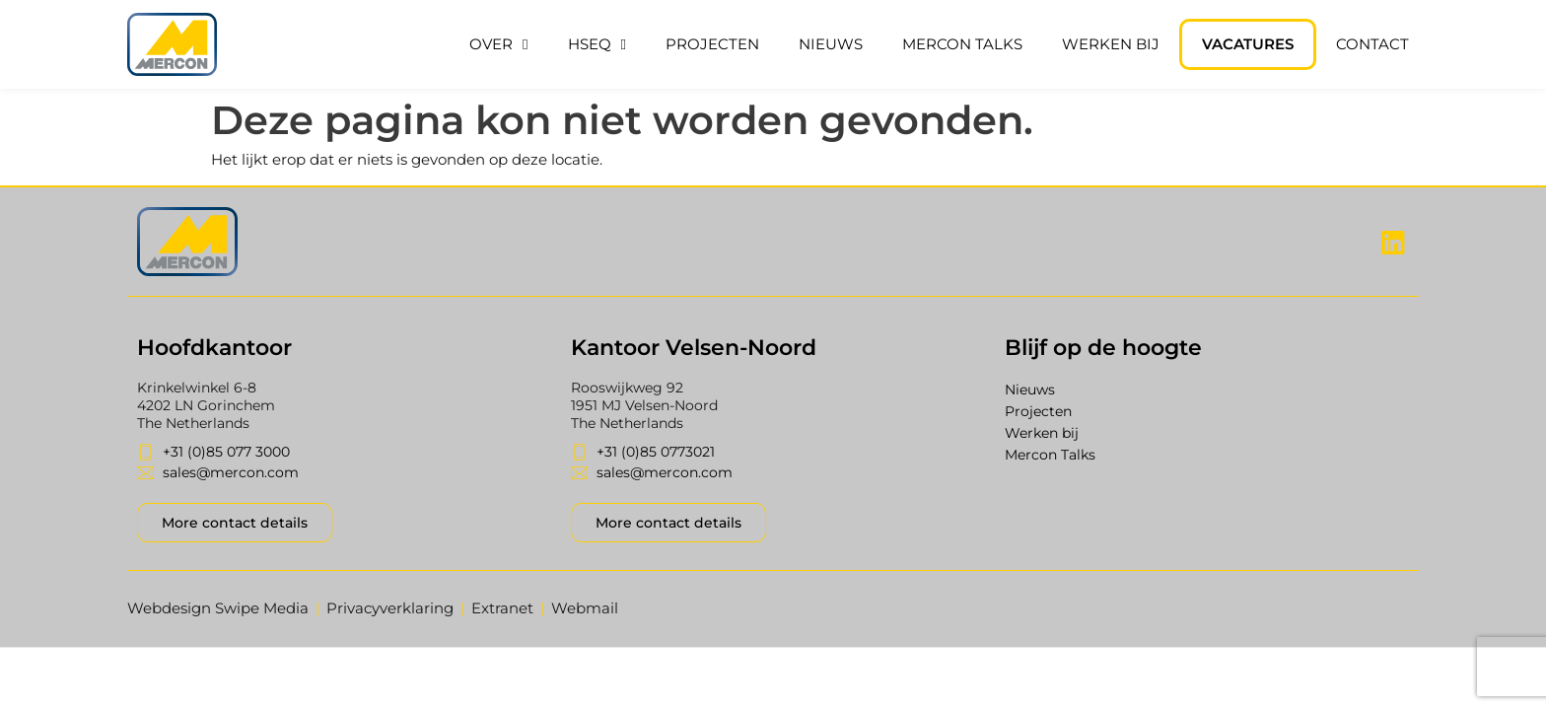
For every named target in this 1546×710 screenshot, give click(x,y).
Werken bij (1111, 44)
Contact (1372, 44)
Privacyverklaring (390, 608)
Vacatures (1248, 44)
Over (498, 45)
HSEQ (597, 45)
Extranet (502, 608)
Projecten (712, 44)
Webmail (584, 608)
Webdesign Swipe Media (218, 608)
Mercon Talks (962, 44)
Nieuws (831, 44)
